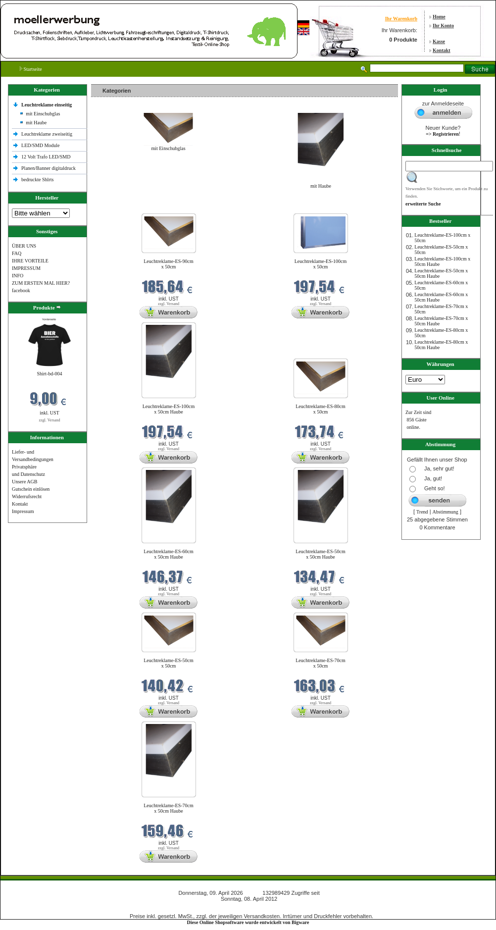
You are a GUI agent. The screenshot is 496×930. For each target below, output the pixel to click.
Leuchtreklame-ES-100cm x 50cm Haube (169, 409)
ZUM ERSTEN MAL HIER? (41, 283)
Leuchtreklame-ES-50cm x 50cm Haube (321, 554)
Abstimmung (445, 512)
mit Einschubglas (43, 113)
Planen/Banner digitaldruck (48, 168)
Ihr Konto (443, 25)
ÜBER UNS (24, 246)
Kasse (439, 41)
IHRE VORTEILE (30, 260)
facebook (21, 290)
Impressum (23, 511)
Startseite (31, 69)
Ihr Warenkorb (401, 18)
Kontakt (441, 50)
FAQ (16, 253)
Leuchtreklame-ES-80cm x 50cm (321, 409)
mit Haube (36, 122)
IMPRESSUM (26, 268)
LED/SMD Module (40, 145)
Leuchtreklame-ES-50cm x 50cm (169, 663)
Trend (422, 512)
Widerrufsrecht (27, 496)
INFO (17, 275)
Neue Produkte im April (117, 207)
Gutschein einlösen (31, 489)
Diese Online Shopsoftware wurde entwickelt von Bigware (248, 922)
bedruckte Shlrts (37, 179)
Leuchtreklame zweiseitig (47, 134)
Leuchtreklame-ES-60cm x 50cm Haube (169, 554)
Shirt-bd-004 (49, 373)
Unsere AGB (24, 481)
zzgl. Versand (49, 420)
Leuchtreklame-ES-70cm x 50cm (321, 663)
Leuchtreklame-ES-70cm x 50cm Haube (169, 808)
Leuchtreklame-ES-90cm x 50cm (169, 263)
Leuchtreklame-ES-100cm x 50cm (321, 263)
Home (439, 16)
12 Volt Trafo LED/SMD (45, 156)
